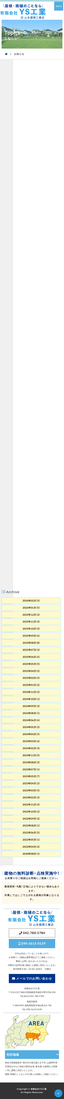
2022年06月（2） (31, 832)
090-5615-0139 (33, 943)
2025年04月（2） (31, 671)
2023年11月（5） (31, 755)
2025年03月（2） (31, 678)
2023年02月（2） (31, 797)
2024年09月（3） (31, 706)
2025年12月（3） (31, 614)
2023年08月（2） (31, 762)
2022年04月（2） (31, 846)
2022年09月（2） (31, 818)
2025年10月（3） (31, 628)
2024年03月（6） (31, 741)
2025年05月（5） (31, 664)
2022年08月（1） (31, 825)
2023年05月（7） (31, 776)
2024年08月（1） (31, 713)
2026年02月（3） (31, 600)
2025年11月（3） (31, 621)
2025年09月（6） (31, 635)
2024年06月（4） (31, 720)
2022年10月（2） (31, 811)
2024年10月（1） (31, 699)
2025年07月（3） (31, 650)
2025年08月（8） (31, 642)
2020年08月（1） (31, 853)
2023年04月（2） (31, 783)
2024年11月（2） (31, 692)
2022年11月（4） (31, 804)
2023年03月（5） (31, 790)
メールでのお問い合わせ (34, 978)
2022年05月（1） (31, 839)
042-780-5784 (34, 933)
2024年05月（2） (31, 727)
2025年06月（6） (31, 657)
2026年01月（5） (31, 607)
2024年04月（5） (31, 734)
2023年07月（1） (31, 769)
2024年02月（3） (31, 748)
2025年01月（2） (31, 685)
